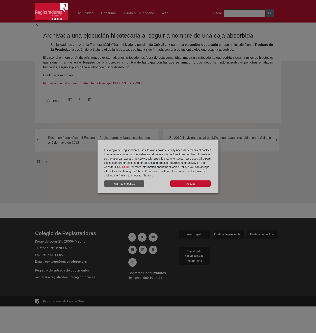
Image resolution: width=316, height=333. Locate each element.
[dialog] (158, 166)
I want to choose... (124, 183)
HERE (126, 167)
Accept (190, 183)
